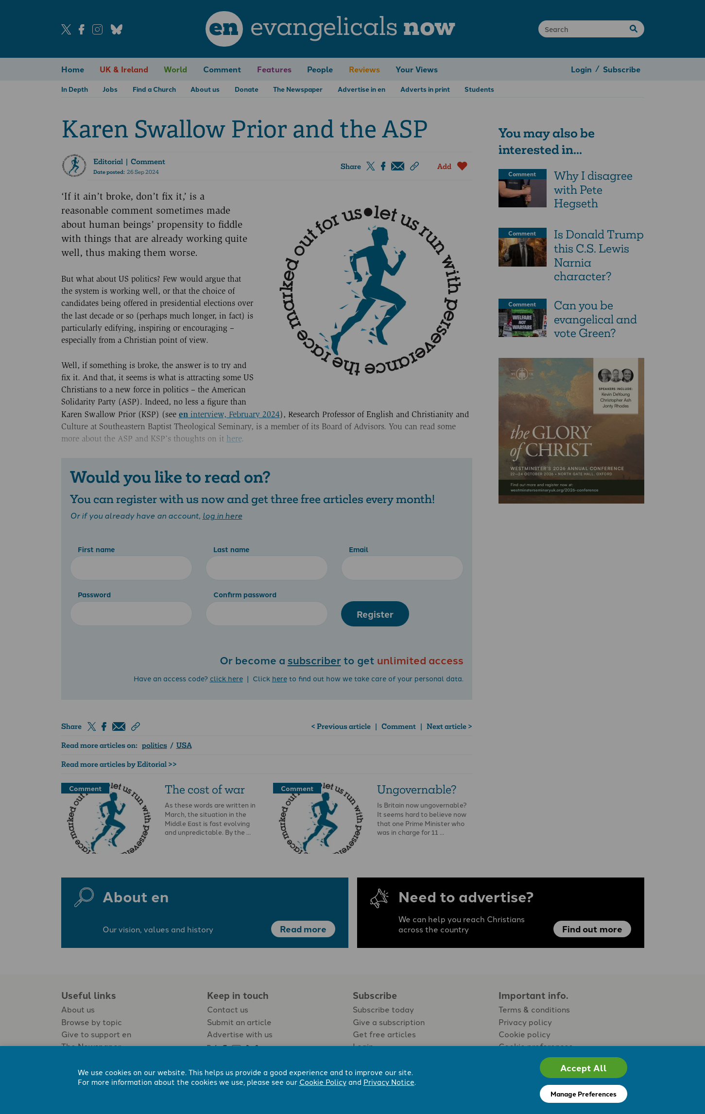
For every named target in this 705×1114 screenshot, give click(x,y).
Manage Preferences (583, 1093)
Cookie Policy (322, 1082)
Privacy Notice (388, 1082)
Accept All (583, 1067)
